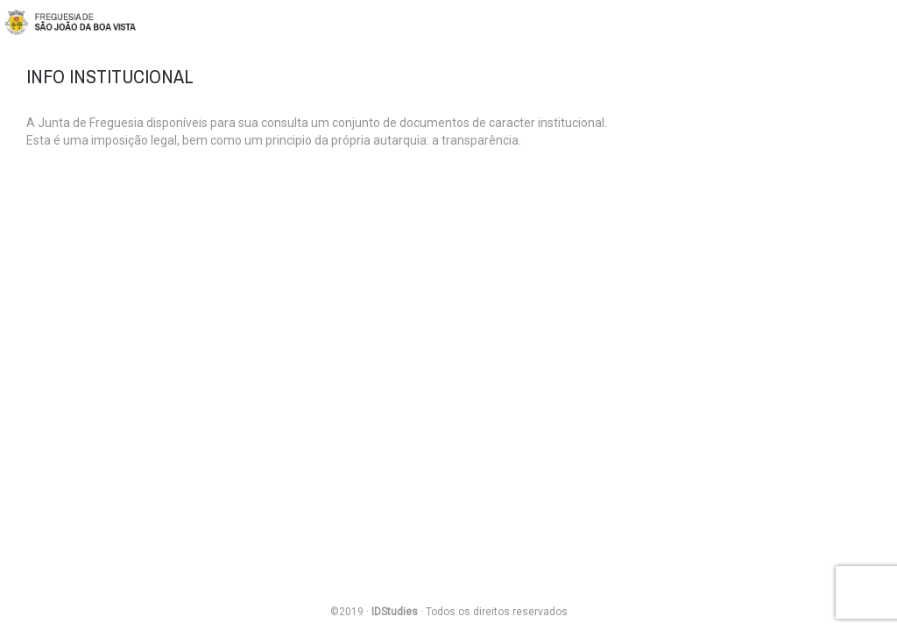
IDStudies (394, 612)
